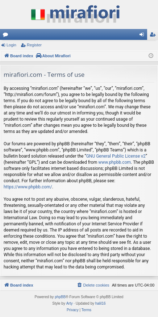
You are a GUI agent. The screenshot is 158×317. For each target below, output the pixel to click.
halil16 (100, 303)
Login (11, 45)
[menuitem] (92, 285)
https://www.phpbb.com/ (28, 186)
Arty (69, 303)
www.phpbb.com (114, 162)
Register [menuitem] (154, 36)
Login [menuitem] (143, 36)
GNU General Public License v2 (116, 156)
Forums (7, 36)
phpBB (60, 297)
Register (34, 45)
